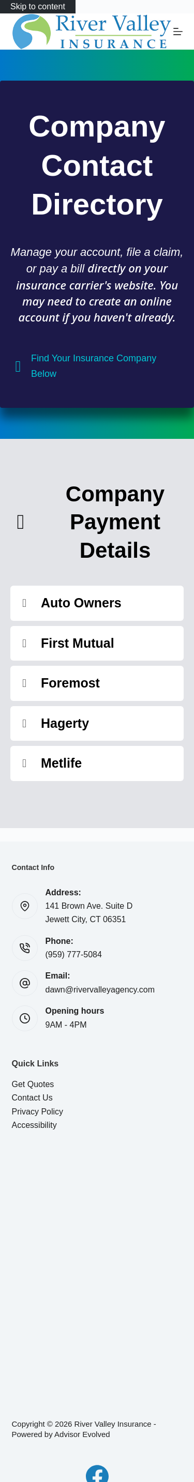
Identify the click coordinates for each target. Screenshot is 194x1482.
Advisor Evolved (82, 1434)
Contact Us (32, 1097)
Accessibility (34, 1125)
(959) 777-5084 (74, 954)
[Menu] (178, 31)
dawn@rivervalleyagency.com (100, 989)
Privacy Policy (38, 1111)
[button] (97, 603)
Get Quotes (33, 1084)
